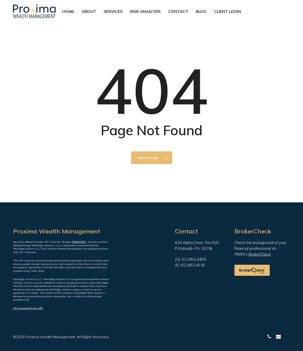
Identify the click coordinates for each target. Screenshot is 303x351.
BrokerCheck (259, 254)
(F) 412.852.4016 (190, 265)
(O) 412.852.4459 (190, 259)
